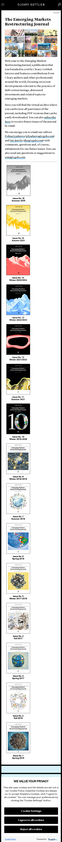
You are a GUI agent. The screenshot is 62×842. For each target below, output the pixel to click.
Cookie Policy (10, 839)
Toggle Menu (2, 4)
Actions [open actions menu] (56, 12)
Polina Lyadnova (15, 136)
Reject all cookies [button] (31, 829)
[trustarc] (52, 839)
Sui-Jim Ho (16, 140)
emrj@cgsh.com (15, 157)
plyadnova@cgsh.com (40, 136)
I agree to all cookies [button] (31, 820)
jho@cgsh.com (33, 140)
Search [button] (59, 4)
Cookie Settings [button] (31, 811)
